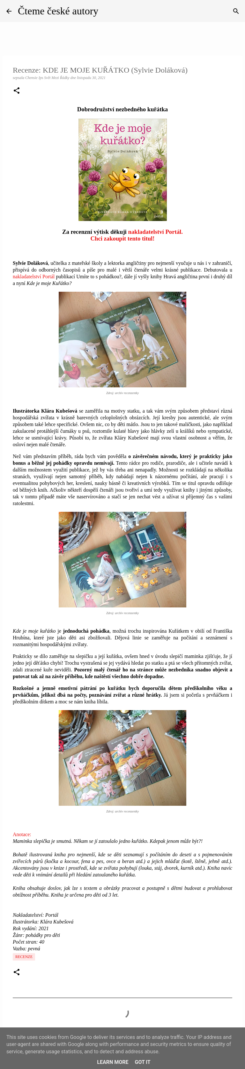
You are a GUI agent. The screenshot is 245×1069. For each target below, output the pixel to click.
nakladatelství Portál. (155, 231)
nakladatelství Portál (34, 276)
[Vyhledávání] (236, 11)
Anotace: (22, 834)
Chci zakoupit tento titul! (122, 238)
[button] (16, 91)
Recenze (24, 956)
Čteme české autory (58, 11)
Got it (142, 1062)
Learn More (112, 1062)
